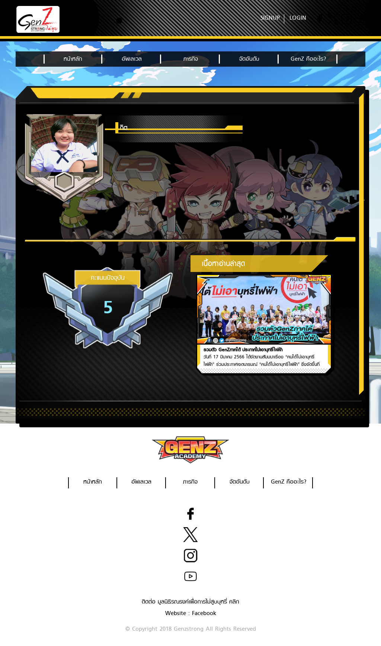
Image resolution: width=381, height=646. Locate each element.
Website (175, 613)
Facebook (204, 613)
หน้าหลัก (73, 58)
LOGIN (297, 17)
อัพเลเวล (132, 58)
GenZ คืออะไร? (308, 58)
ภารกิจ (190, 58)
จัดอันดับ (249, 58)
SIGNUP (270, 17)
